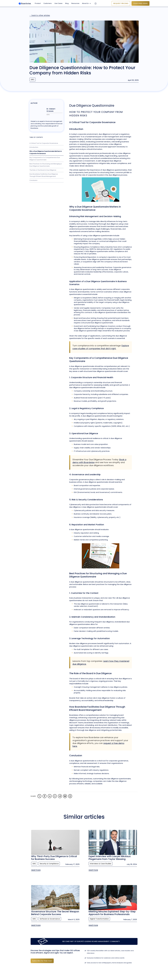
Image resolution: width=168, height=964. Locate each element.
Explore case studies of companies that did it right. (100, 347)
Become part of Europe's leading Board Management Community (91, 941)
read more (35, 870)
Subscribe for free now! (42, 961)
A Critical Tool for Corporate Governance (43, 143)
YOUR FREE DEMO (140, 3)
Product (38, 3)
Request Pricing (120, 3)
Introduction (33, 147)
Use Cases (58, 3)
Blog (67, 3)
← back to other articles (39, 15)
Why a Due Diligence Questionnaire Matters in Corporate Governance (45, 152)
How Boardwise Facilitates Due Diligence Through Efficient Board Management (43, 175)
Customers (47, 3)
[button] (87, 3)
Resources (75, 3)
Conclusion (33, 180)
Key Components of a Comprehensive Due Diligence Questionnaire (44, 159)
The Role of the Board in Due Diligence (42, 170)
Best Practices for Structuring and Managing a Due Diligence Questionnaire (45, 165)
